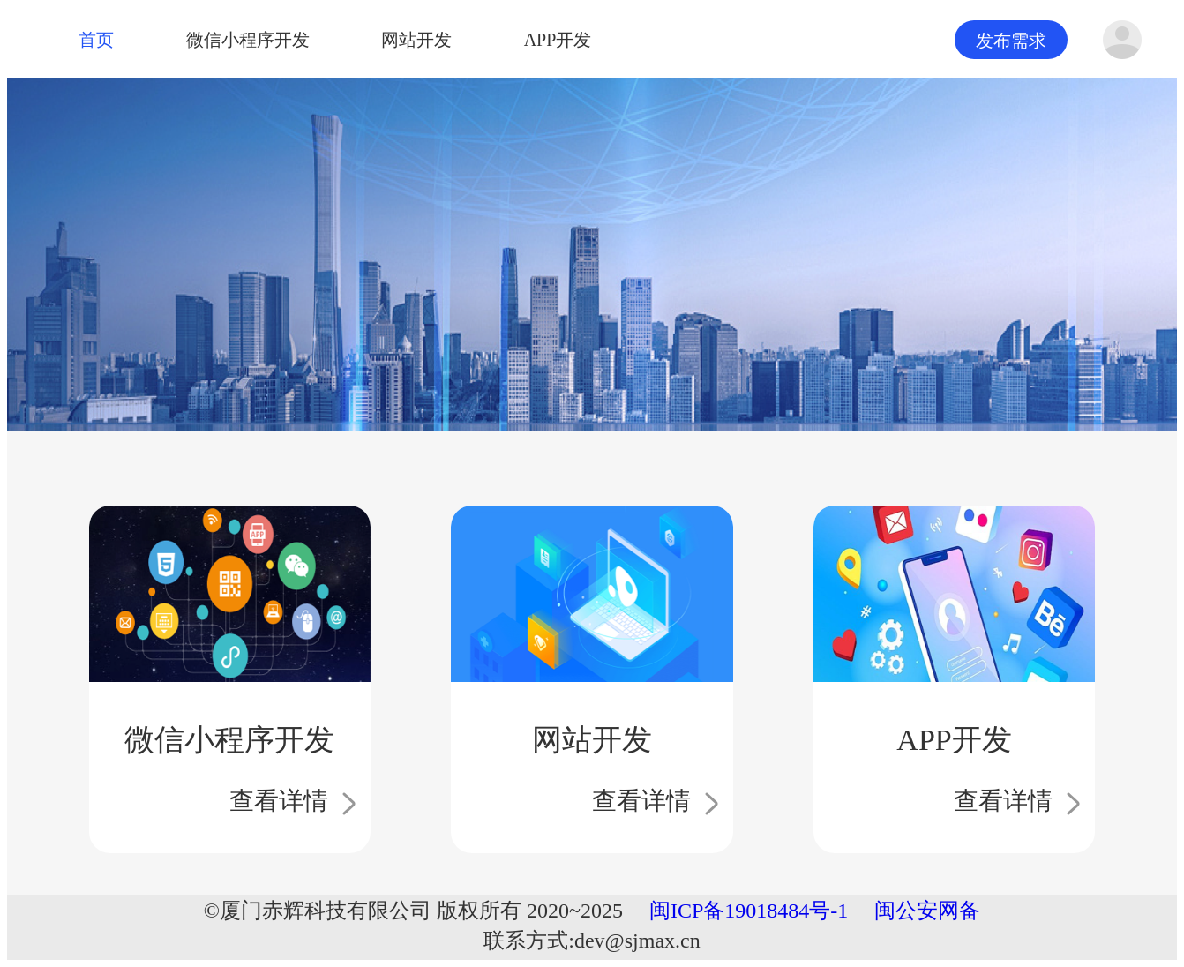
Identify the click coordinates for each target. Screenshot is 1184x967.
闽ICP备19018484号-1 (748, 910)
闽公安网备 (927, 910)
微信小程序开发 (248, 37)
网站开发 (416, 37)
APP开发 (558, 37)
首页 (96, 37)
